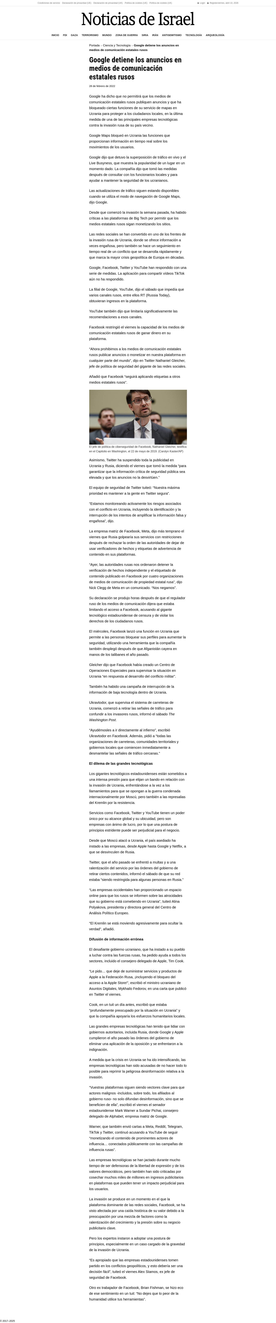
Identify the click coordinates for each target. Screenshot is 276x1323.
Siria (145, 35)
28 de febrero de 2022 (102, 86)
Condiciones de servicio (49, 3)
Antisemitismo (172, 35)
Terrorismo (90, 35)
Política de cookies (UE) (136, 3)
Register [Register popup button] (212, 3)
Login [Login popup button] (201, 3)
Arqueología (215, 35)
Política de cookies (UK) (160, 3)
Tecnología (194, 35)
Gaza (74, 35)
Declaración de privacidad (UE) (76, 3)
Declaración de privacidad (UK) (108, 3)
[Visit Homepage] (138, 18)
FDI (65, 35)
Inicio (55, 35)
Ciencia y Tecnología (117, 45)
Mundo (107, 35)
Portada (94, 45)
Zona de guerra (126, 35)
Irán (155, 35)
